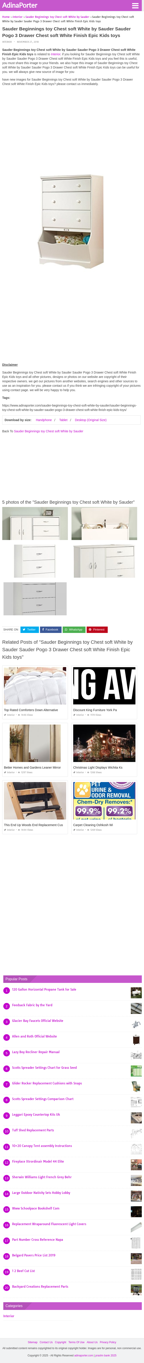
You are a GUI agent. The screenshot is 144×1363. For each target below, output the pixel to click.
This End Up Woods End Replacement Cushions (37, 825)
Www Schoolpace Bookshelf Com (35, 1208)
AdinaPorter (19, 5)
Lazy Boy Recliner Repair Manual (36, 1052)
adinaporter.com (83, 1355)
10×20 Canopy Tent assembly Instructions (42, 1146)
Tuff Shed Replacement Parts (33, 1130)
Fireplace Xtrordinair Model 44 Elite (38, 1161)
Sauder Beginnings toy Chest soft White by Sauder (48, 431)
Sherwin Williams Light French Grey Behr (42, 1177)
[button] (135, 5)
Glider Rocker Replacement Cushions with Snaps (47, 1083)
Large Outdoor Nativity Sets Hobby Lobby (41, 1193)
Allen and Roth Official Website (34, 1036)
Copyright (60, 1342)
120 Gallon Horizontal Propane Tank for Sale (44, 989)
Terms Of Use (76, 1342)
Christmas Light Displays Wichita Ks (97, 767)
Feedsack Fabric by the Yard (32, 1005)
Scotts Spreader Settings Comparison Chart (42, 1099)
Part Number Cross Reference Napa (37, 1240)
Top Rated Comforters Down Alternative (31, 710)
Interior (7, 42)
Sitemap (32, 1342)
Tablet (63, 420)
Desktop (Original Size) (91, 420)
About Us (92, 1342)
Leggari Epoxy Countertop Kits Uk (36, 1115)
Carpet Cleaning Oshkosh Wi (93, 825)
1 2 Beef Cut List (23, 1271)
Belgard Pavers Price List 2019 (33, 1255)
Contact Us (46, 1342)
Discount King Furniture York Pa (95, 710)
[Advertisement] (71, 120)
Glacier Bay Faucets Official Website (37, 1021)
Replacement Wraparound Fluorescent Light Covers (49, 1224)
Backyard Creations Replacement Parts (40, 1287)
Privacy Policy (108, 1342)
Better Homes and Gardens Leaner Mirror (32, 767)
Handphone (44, 420)
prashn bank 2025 (106, 1355)
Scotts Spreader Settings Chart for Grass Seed (44, 1068)
